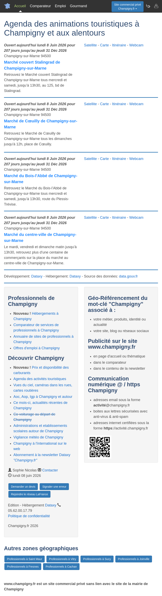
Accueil (20, 6)
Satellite (90, 45)
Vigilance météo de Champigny (38, 437)
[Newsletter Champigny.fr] (148, 6)
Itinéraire (119, 45)
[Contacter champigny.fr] (156, 6)
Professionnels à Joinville (133, 559)
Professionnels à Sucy (97, 559)
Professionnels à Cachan (61, 566)
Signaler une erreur (54, 486)
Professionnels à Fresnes (23, 566)
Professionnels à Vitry (62, 559)
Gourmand (78, 6)
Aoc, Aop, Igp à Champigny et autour (42, 397)
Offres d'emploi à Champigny (36, 348)
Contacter (50, 470)
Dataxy (36, 276)
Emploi (60, 6)
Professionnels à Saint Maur (24, 559)
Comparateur (40, 6)
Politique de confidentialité (29, 516)
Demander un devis (23, 486)
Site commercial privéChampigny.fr (127, 6)
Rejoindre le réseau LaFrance (29, 494)
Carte (104, 45)
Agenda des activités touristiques (39, 379)
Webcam (136, 45)
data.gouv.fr (128, 276)
